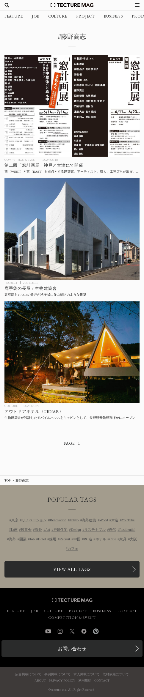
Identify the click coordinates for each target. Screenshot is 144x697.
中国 (77, 539)
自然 (112, 529)
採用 (52, 539)
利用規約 (84, 680)
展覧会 (26, 529)
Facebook (84, 631)
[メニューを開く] (137, 5)
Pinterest (96, 631)
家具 (122, 539)
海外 (38, 529)
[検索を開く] (6, 5)
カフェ (73, 548)
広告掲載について (28, 674)
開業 (22, 539)
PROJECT (85, 16)
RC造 (88, 539)
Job (32, 539)
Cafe (112, 539)
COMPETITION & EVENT (20, 159)
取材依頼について (116, 674)
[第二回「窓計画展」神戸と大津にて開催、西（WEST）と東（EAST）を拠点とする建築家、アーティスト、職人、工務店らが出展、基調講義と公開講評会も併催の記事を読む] (72, 106)
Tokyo (74, 520)
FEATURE (13, 16)
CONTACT (101, 680)
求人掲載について (86, 674)
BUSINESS (113, 16)
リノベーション (34, 520)
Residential (127, 529)
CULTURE (57, 16)
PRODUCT (127, 611)
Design (76, 529)
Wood (103, 520)
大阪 (133, 539)
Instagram (60, 631)
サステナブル (95, 529)
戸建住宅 (60, 529)
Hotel (42, 539)
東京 (14, 520)
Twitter (72, 631)
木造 (114, 520)
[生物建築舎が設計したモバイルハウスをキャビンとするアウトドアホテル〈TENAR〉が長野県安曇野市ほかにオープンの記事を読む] (72, 352)
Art (47, 529)
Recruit (65, 539)
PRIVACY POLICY (62, 680)
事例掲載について (57, 674)
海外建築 (89, 520)
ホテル (101, 539)
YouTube (128, 520)
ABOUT (40, 680)
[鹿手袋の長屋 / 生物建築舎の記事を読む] (72, 229)
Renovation (58, 520)
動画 (14, 529)
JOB (35, 16)
